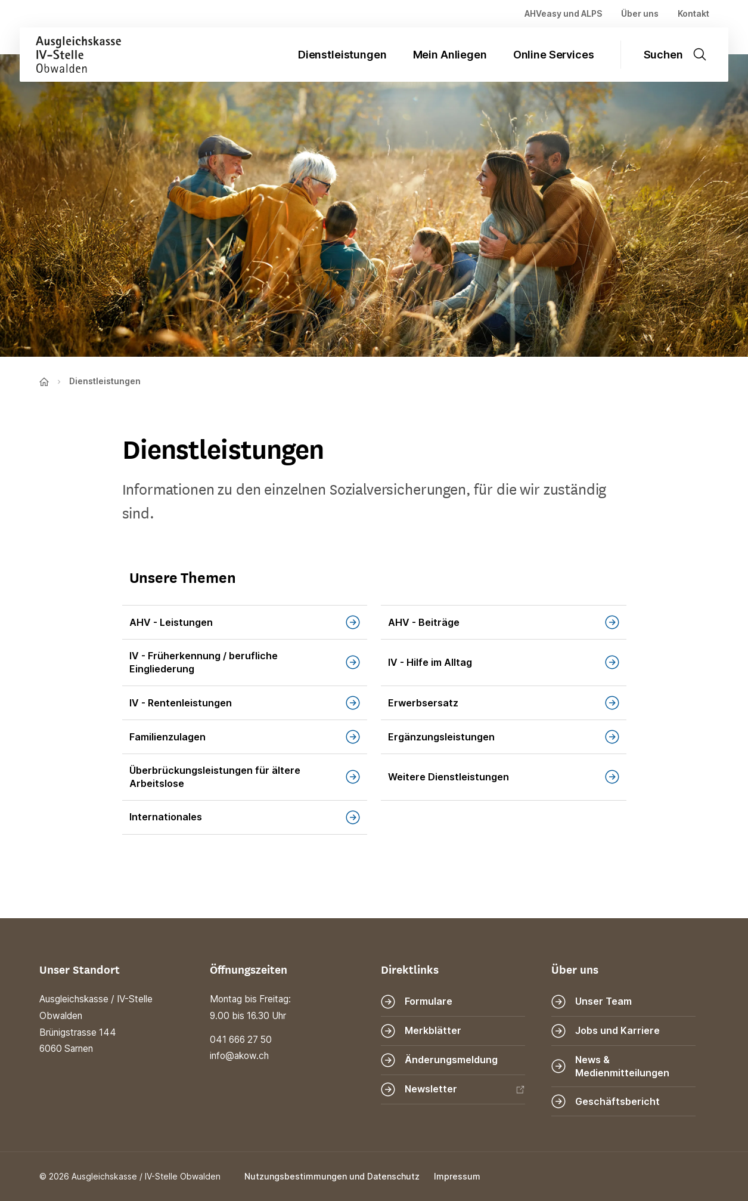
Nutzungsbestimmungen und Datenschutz (332, 1176)
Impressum (457, 1176)
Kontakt (693, 13)
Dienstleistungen (342, 54)
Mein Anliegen (450, 54)
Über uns (640, 13)
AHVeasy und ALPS (563, 13)
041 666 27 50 (241, 1039)
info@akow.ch (239, 1055)
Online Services (553, 54)
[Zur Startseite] (70, 54)
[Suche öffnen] (681, 54)
